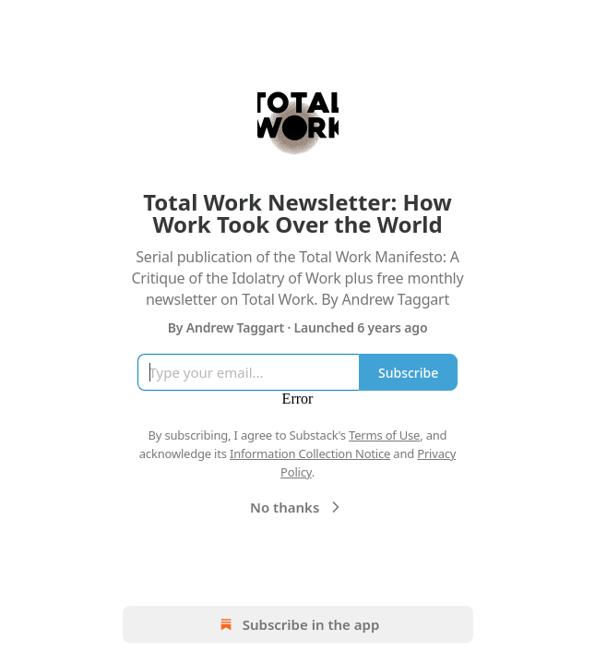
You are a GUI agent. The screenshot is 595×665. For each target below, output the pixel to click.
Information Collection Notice (310, 453)
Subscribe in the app (297, 624)
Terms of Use (384, 435)
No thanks (297, 507)
